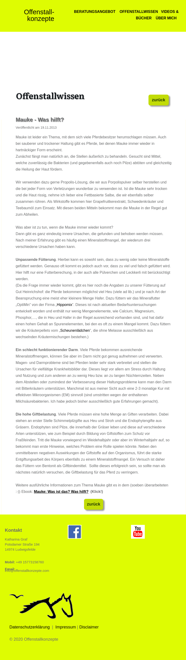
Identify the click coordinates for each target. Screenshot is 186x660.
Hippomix (64, 305)
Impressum (65, 627)
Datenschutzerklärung (29, 627)
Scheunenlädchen (75, 330)
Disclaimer (89, 627)
